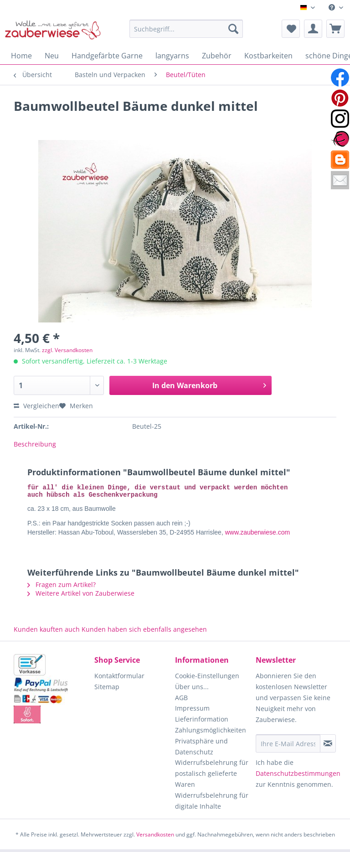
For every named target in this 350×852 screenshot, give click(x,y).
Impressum (192, 711)
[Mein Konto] (313, 29)
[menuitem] (336, 7)
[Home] (21, 55)
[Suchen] (233, 29)
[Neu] (51, 55)
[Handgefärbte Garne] (107, 55)
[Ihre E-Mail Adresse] (288, 746)
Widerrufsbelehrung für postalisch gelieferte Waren (211, 776)
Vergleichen (36, 405)
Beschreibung (35, 444)
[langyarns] (172, 55)
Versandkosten (155, 837)
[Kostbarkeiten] (268, 55)
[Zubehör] (217, 55)
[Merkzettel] (291, 29)
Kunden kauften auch (47, 632)
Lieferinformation (201, 721)
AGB (181, 700)
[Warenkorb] (335, 29)
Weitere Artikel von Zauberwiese (80, 596)
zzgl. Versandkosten (67, 350)
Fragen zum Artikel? (61, 587)
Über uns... (192, 689)
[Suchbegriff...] (186, 29)
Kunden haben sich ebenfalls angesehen (144, 632)
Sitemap (106, 689)
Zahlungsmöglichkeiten (210, 732)
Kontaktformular (119, 678)
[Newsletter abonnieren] (328, 746)
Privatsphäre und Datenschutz (201, 749)
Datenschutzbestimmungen (298, 776)
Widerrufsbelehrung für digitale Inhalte (211, 803)
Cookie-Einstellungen (207, 678)
